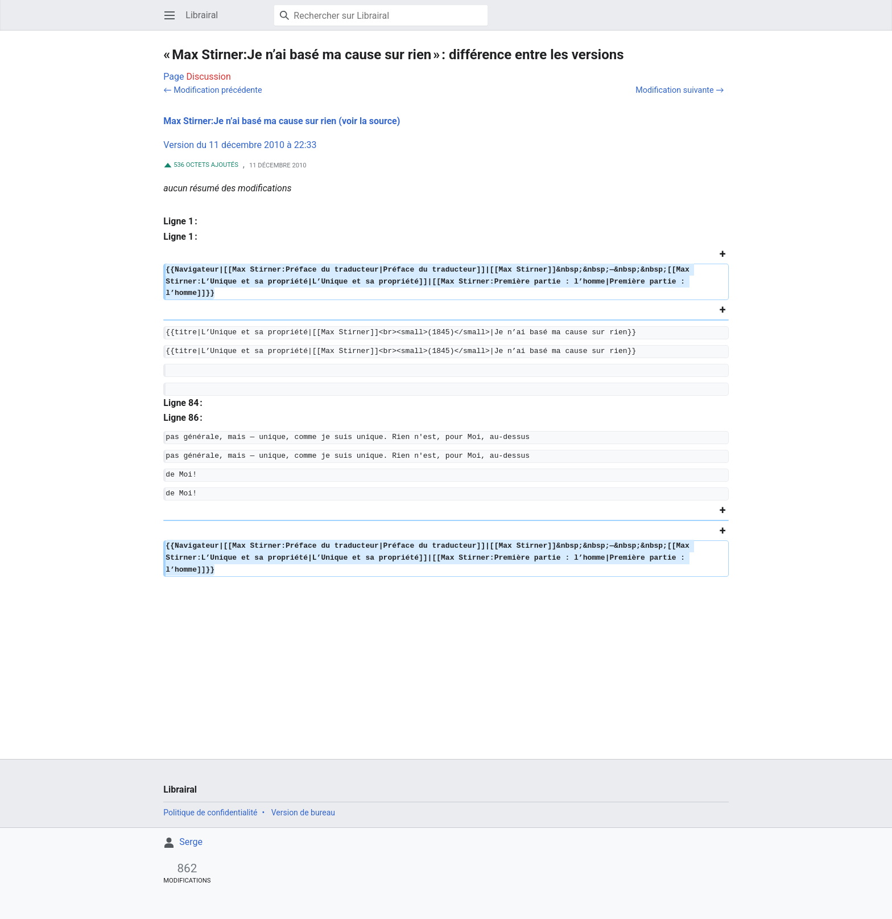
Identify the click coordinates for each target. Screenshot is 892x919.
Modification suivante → (679, 90)
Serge (191, 841)
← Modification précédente (212, 90)
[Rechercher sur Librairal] (381, 15)
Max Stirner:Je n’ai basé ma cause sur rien (249, 121)
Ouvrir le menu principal (173, 20)
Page (173, 76)
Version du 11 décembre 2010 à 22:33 (239, 145)
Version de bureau (303, 812)
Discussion (209, 76)
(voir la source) (369, 121)
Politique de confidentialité (210, 812)
